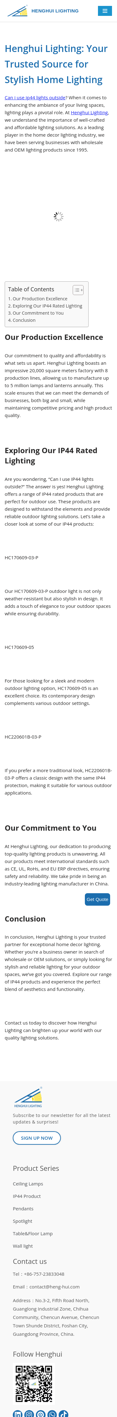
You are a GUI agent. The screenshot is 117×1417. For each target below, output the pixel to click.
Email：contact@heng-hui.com (46, 1286)
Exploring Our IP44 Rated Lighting (47, 306)
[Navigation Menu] (105, 11)
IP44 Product (27, 1196)
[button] (75, 290)
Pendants (23, 1208)
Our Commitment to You (38, 313)
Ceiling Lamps (28, 1183)
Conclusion (24, 320)
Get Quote (97, 899)
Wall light (23, 1246)
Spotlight (22, 1221)
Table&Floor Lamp (33, 1233)
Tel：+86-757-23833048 (38, 1274)
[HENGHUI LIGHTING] (19, 10)
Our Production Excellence (40, 299)
